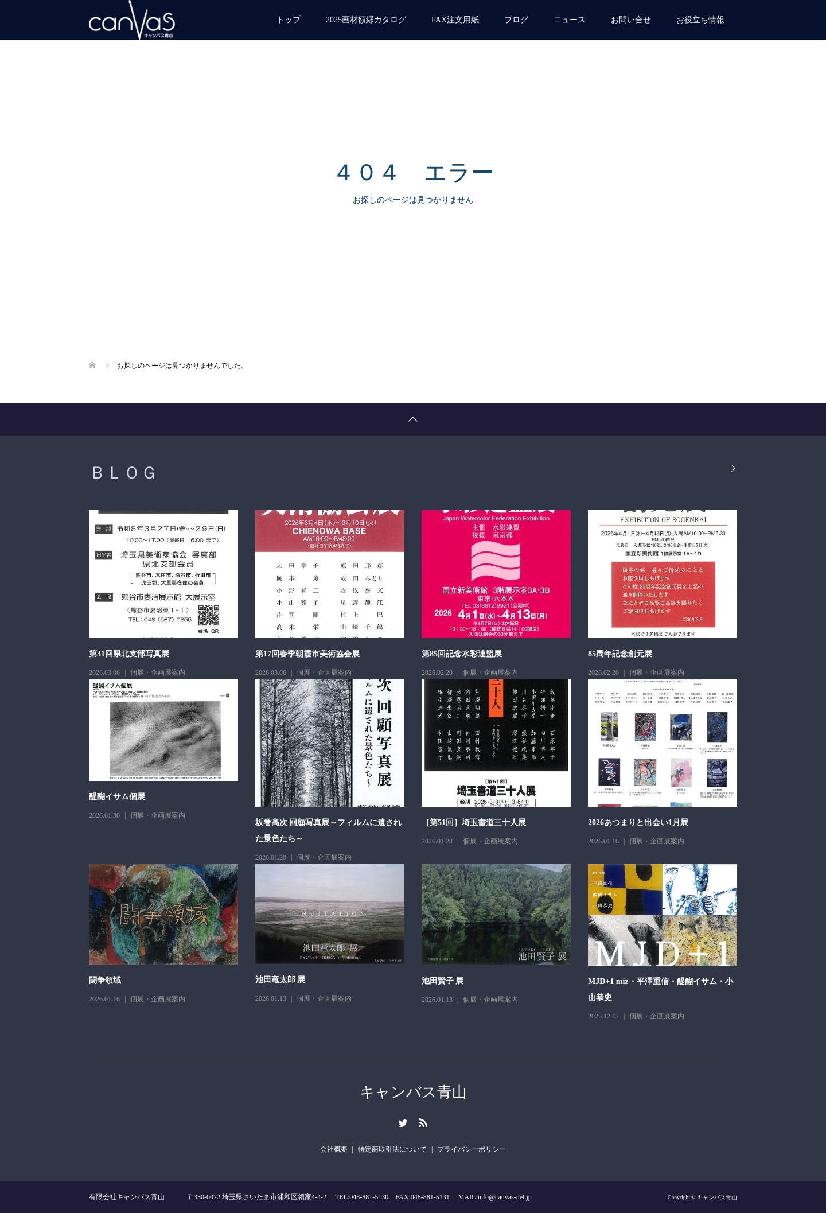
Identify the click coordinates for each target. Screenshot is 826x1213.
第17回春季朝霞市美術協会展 (307, 654)
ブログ (516, 19)
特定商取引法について (392, 1149)
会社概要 (334, 1149)
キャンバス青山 (413, 1092)
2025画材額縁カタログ (366, 19)
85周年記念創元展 (620, 654)
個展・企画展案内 (157, 672)
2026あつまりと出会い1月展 (638, 822)
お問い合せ (631, 19)
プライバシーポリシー (471, 1149)
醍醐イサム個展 (117, 796)
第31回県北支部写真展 (129, 654)
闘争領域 (105, 980)
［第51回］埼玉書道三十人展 (474, 822)
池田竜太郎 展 (280, 979)
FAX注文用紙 (455, 19)
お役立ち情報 (700, 19)
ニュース (570, 19)
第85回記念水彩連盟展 (462, 654)
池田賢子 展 (443, 981)
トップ (288, 19)
